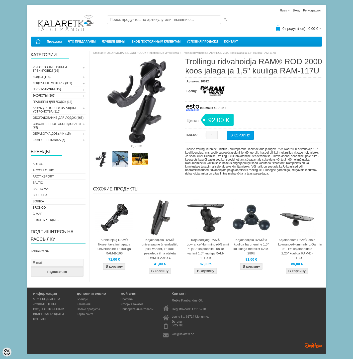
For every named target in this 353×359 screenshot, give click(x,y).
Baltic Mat (41, 189)
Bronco (39, 207)
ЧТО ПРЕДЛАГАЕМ (82, 41)
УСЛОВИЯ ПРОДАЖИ (202, 41)
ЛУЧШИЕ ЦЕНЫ (113, 41)
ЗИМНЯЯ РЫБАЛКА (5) (49, 140)
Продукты (54, 41)
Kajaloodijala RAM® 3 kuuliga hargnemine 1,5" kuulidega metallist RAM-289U (251, 246)
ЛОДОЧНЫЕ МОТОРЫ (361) (52, 83)
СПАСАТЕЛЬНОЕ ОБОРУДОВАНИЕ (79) (58, 125)
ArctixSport (43, 176)
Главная (98, 52)
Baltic (38, 182)
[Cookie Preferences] (6, 352)
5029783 (177, 325)
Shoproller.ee (313, 345)
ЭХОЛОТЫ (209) (44, 95)
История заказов (132, 304)
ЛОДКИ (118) (42, 77)
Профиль (126, 299)
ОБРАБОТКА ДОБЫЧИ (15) (52, 133)
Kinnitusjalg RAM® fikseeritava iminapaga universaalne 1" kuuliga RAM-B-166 (114, 246)
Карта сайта (85, 314)
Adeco (38, 164)
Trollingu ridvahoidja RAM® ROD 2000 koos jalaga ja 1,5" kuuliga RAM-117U (229, 52)
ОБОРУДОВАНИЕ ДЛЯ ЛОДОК (126, 52)
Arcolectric (43, 170)
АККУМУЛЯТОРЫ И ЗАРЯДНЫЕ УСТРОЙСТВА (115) (55, 109)
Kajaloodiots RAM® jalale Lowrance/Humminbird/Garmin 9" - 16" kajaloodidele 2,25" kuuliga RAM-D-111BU (298, 249)
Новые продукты (88, 309)
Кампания (83, 304)
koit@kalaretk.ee (183, 334)
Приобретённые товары (137, 309)
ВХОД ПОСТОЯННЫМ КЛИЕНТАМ (155, 41)
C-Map (37, 214)
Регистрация (312, 10)
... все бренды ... (46, 220)
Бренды (82, 299)
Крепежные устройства (164, 52)
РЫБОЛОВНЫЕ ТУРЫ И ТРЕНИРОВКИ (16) (50, 68)
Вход (296, 10)
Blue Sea (40, 195)
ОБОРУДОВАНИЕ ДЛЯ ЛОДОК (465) (58, 118)
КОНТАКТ (231, 41)
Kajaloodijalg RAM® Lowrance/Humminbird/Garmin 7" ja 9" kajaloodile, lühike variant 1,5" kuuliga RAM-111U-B (207, 249)
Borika (38, 201)
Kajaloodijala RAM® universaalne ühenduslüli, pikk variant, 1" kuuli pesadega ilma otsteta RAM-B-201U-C (160, 249)
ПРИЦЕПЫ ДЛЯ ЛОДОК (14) (52, 102)
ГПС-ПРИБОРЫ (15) (47, 89)
